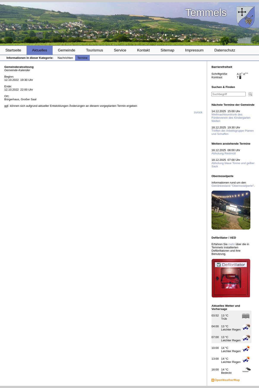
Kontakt (143, 50)
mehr (231, 244)
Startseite (13, 50)
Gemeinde (66, 50)
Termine (82, 57)
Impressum (194, 50)
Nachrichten (65, 57)
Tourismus (94, 50)
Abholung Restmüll (224, 153)
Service (120, 50)
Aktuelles (39, 50)
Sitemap (167, 50)
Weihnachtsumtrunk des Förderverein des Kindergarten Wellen (231, 118)
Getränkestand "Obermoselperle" (233, 185)
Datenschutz (224, 50)
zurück (198, 112)
